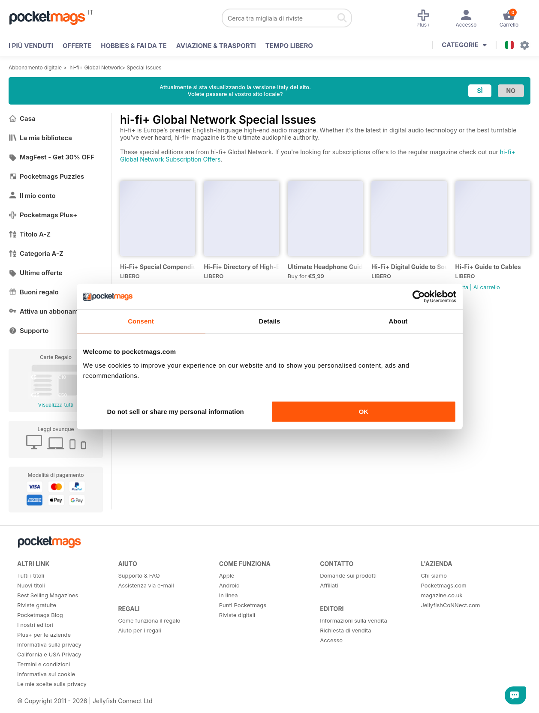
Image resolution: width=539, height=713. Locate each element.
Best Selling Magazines (47, 595)
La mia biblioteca (40, 138)
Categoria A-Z (36, 253)
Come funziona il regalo (149, 620)
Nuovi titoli (31, 585)
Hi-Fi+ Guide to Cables (488, 266)
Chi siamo (434, 575)
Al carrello (486, 287)
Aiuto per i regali (139, 630)
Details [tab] (269, 321)
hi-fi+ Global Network (95, 67)
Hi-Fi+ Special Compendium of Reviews (157, 266)
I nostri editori (35, 624)
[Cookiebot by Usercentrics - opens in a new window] (418, 296)
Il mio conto (32, 196)
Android (229, 585)
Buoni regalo (34, 292)
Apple (227, 575)
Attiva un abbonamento (50, 311)
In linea (228, 595)
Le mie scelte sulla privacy (52, 683)
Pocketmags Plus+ (43, 215)
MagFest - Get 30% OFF (51, 157)
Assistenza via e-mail (146, 585)
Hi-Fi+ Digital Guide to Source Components (408, 266)
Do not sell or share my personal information (175, 411)
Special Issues (143, 67)
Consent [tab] (141, 321)
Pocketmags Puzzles (46, 176)
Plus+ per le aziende (44, 634)
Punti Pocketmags (242, 605)
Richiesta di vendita (345, 630)
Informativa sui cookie (46, 674)
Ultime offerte (36, 273)
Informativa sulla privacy (49, 644)
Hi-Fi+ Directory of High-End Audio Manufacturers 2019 (241, 266)
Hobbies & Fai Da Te (133, 46)
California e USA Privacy (49, 654)
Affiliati (329, 585)
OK (364, 411)
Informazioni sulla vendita (353, 620)
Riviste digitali (237, 614)
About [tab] (398, 321)
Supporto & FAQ (139, 575)
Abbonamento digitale (35, 67)
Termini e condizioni (43, 664)
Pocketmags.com (444, 585)
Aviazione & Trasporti (216, 46)
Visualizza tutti (55, 404)
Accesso (331, 640)
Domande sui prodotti (348, 575)
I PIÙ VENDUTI (31, 46)
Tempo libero (289, 46)
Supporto (28, 331)
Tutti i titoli (30, 575)
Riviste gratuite (36, 605)
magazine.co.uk (442, 595)
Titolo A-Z (30, 234)
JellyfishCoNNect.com (450, 605)
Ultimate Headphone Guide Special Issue (325, 266)
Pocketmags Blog (40, 614)
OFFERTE (77, 46)
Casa (22, 118)
